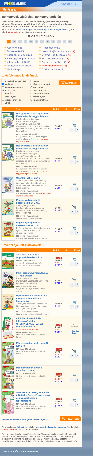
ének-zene (37, 87)
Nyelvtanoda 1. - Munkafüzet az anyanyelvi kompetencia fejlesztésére (32, 298)
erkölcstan (8, 90)
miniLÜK (7, 93)
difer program (38, 90)
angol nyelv (9, 97)
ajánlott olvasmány (12, 87)
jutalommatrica (39, 100)
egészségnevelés (11, 100)
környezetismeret (40, 84)
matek (35, 81)
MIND (6, 103)
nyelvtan (7, 84)
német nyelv (38, 97)
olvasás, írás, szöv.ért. (14, 81)
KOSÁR (67, 83)
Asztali (35, 451)
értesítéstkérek (75, 332)
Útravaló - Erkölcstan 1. (28, 178)
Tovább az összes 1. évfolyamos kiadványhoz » (25, 420)
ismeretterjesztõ (40, 93)
